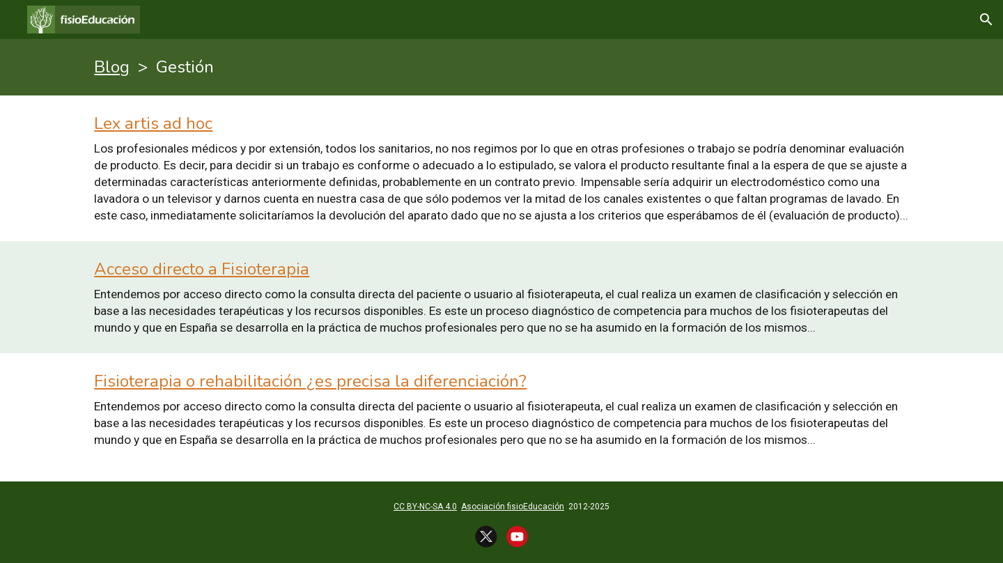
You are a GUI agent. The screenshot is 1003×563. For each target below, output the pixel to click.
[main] (501, 67)
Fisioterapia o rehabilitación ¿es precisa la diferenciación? (310, 381)
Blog (112, 67)
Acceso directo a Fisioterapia (201, 269)
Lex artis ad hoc (153, 123)
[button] (986, 19)
